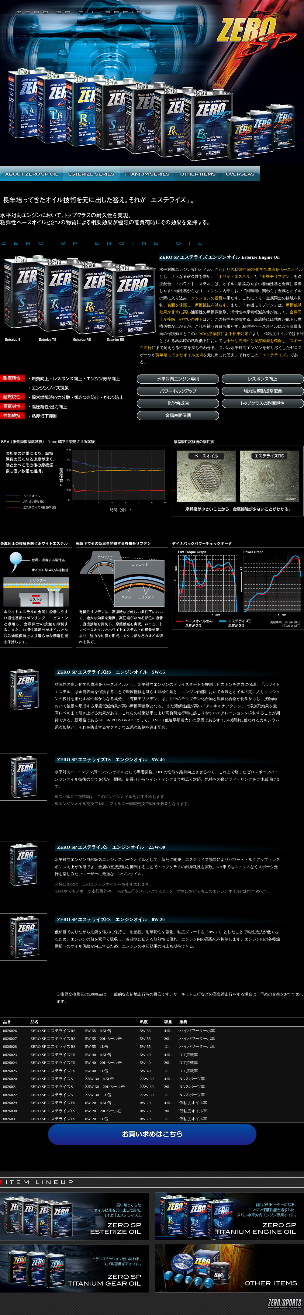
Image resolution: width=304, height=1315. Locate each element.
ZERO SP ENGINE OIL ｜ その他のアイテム (229, 1268)
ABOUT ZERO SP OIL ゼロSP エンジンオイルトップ (31, 173)
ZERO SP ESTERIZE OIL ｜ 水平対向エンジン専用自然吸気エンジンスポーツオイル (74, 1216)
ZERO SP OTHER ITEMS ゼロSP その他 (198, 173)
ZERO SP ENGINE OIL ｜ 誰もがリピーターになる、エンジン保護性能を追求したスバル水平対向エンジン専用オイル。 (229, 1216)
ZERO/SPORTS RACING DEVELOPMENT (276, 9)
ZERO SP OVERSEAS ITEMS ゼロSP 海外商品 (240, 173)
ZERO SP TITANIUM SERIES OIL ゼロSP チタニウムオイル (147, 173)
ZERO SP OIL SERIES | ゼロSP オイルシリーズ (152, 40)
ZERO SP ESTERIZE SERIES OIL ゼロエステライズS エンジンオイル (91, 173)
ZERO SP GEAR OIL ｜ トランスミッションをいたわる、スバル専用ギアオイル (74, 1268)
